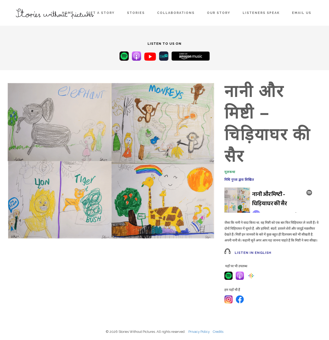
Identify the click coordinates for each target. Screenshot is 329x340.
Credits (218, 332)
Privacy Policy (199, 332)
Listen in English (253, 253)
